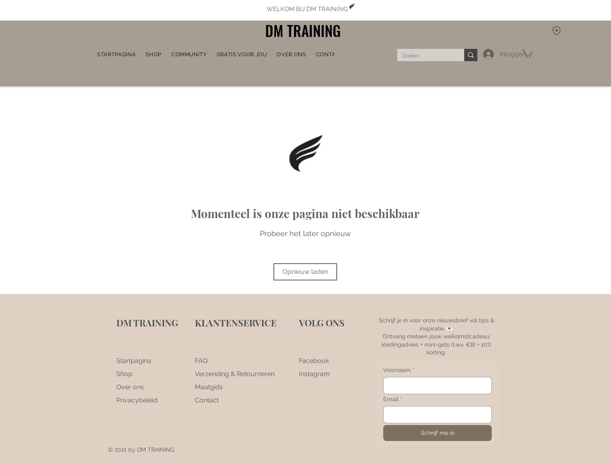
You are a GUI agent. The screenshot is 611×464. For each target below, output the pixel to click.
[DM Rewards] (556, 30)
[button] (189, 54)
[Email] (435, 415)
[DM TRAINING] (305, 31)
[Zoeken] (424, 56)
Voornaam (398, 370)
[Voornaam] (435, 385)
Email (392, 399)
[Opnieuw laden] (305, 271)
